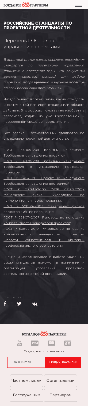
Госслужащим (26, 395)
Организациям (60, 381)
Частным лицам (26, 381)
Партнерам (60, 395)
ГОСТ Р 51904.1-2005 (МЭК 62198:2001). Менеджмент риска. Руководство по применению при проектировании (44, 195)
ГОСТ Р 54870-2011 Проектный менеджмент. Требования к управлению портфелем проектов (44, 167)
